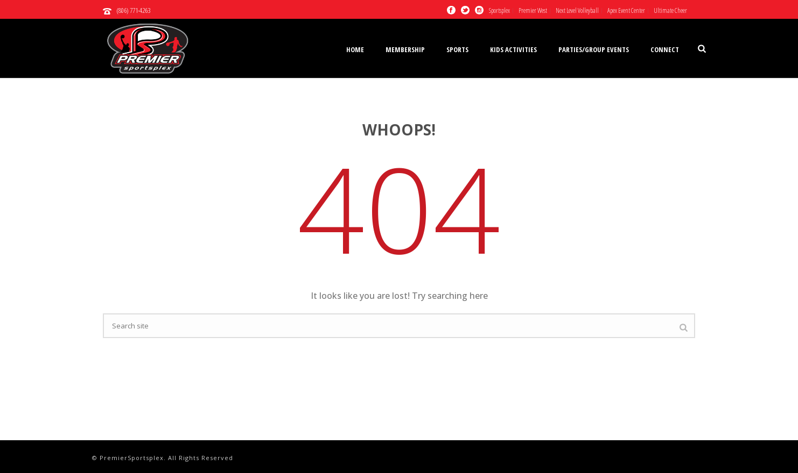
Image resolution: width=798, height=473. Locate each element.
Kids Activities (513, 49)
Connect (664, 49)
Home (355, 49)
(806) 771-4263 (133, 10)
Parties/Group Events (593, 49)
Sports (457, 49)
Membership (405, 49)
